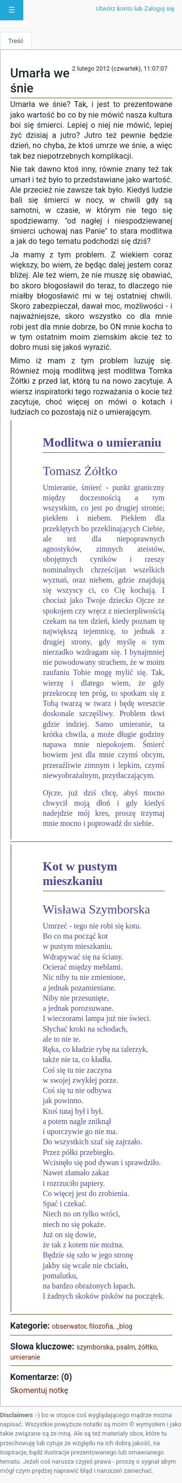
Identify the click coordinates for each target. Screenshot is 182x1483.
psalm (125, 1347)
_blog (124, 1326)
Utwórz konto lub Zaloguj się (135, 8)
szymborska (94, 1347)
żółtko (147, 1347)
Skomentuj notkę (39, 1390)
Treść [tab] (15, 41)
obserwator (69, 1326)
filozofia (101, 1326)
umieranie (25, 1357)
